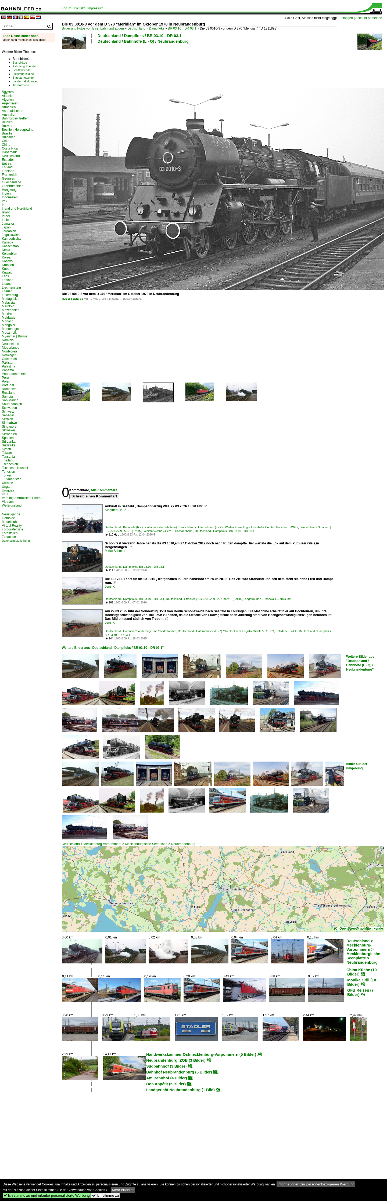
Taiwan (7, 453)
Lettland (7, 280)
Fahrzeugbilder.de (24, 66)
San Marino (10, 400)
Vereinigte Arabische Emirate (22, 498)
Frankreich (9, 175)
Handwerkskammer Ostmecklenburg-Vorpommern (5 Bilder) (201, 1054)
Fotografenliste (12, 529)
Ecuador (8, 160)
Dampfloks (156, 28)
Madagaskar (11, 299)
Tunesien (8, 472)
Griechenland (11, 182)
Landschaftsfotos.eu (25, 81)
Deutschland (136, 28)
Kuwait (7, 272)
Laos (5, 276)
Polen (6, 381)
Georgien (8, 178)
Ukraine (7, 483)
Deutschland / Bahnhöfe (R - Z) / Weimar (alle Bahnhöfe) (141, 527)
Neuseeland (10, 344)
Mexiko (7, 314)
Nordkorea (9, 351)
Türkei (6, 475)
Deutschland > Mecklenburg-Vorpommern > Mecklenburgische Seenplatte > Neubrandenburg (128, 844)
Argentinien (10, 103)
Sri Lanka (9, 441)
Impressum (95, 8)
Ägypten (8, 92)
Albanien (8, 96)
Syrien (6, 449)
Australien (9, 115)
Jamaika (8, 223)
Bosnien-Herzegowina (17, 130)
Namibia (8, 340)
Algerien (8, 99)
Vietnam (8, 502)
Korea (6, 257)
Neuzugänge (11, 514)
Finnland (8, 171)
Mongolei (8, 325)
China (6, 145)
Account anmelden (368, 18)
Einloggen (346, 18)
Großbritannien (12, 186)
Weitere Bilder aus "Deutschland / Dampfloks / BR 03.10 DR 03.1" (113, 648)
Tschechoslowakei (15, 468)
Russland (8, 393)
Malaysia (8, 302)
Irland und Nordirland (17, 208)
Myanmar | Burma (14, 336)
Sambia (7, 396)
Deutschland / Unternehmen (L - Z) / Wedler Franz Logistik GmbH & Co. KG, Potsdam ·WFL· (238, 527)
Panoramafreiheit (14, 374)
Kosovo (7, 261)
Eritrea (6, 163)
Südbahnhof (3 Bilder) (166, 1066)
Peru (5, 378)
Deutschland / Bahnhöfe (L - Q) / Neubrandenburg (143, 41)
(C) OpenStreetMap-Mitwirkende (358, 928)
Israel (6, 216)
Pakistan (8, 363)
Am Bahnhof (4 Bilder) (166, 1078)
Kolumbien (9, 254)
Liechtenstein (11, 287)
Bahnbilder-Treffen (15, 118)
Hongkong (9, 190)
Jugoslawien (11, 235)
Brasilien (8, 133)
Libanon (7, 284)
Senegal (8, 415)
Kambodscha (11, 239)
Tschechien (10, 464)
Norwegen (9, 355)
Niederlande (10, 348)
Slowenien (9, 434)
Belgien (7, 122)
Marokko (8, 306)
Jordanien (9, 231)
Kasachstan (10, 246)
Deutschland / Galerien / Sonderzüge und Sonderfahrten (140, 631)
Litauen (7, 291)
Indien (6, 193)
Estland (7, 167)
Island (6, 212)
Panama (8, 370)
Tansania (8, 456)
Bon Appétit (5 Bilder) (166, 1084)
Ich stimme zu (105, 1195)
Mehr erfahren (123, 1190)
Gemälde (8, 518)
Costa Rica (10, 148)
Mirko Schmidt (115, 551)
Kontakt (79, 8)
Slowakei (8, 430)
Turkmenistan (11, 479)
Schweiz (8, 411)
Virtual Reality (12, 525)
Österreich (9, 359)
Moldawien (9, 317)
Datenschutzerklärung (16, 540)
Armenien (9, 107)
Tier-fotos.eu (20, 85)
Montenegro (10, 329)
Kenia (6, 250)
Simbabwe (9, 423)
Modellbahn (10, 522)
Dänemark (9, 152)
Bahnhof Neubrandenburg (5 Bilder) (179, 1072)
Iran (5, 205)
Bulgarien (9, 137)
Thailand (8, 460)
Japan (6, 227)
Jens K (110, 586)
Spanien (8, 438)
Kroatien (8, 265)
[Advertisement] (199, 65)
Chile (5, 141)
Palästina (8, 366)
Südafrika (9, 445)
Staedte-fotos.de (23, 77)
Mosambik (9, 332)
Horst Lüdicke (72, 299)
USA (5, 494)
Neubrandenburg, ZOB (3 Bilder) (176, 1060)
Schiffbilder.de (22, 70)
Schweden (9, 408)
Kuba (5, 269)
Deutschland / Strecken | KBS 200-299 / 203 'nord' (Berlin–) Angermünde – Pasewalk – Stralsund (228, 598)
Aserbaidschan (12, 111)
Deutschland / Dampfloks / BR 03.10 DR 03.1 (139, 36)
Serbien (7, 419)
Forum (66, 8)
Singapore (9, 426)
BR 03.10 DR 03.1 (182, 28)
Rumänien (9, 389)
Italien (6, 220)
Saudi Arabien (12, 404)
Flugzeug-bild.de (23, 73)
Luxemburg (10, 295)
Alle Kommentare (104, 490)
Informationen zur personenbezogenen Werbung (315, 1184)
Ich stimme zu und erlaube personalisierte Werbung (46, 1195)
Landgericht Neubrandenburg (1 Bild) (180, 1090)
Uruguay (8, 490)
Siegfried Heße (115, 510)
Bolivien (7, 126)
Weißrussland (12, 505)
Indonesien (10, 197)
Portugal (8, 385)
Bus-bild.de (20, 62)
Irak (4, 201)
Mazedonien (10, 310)
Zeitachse (9, 537)
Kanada (7, 242)
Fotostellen (10, 533)
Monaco (7, 321)
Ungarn (7, 487)
